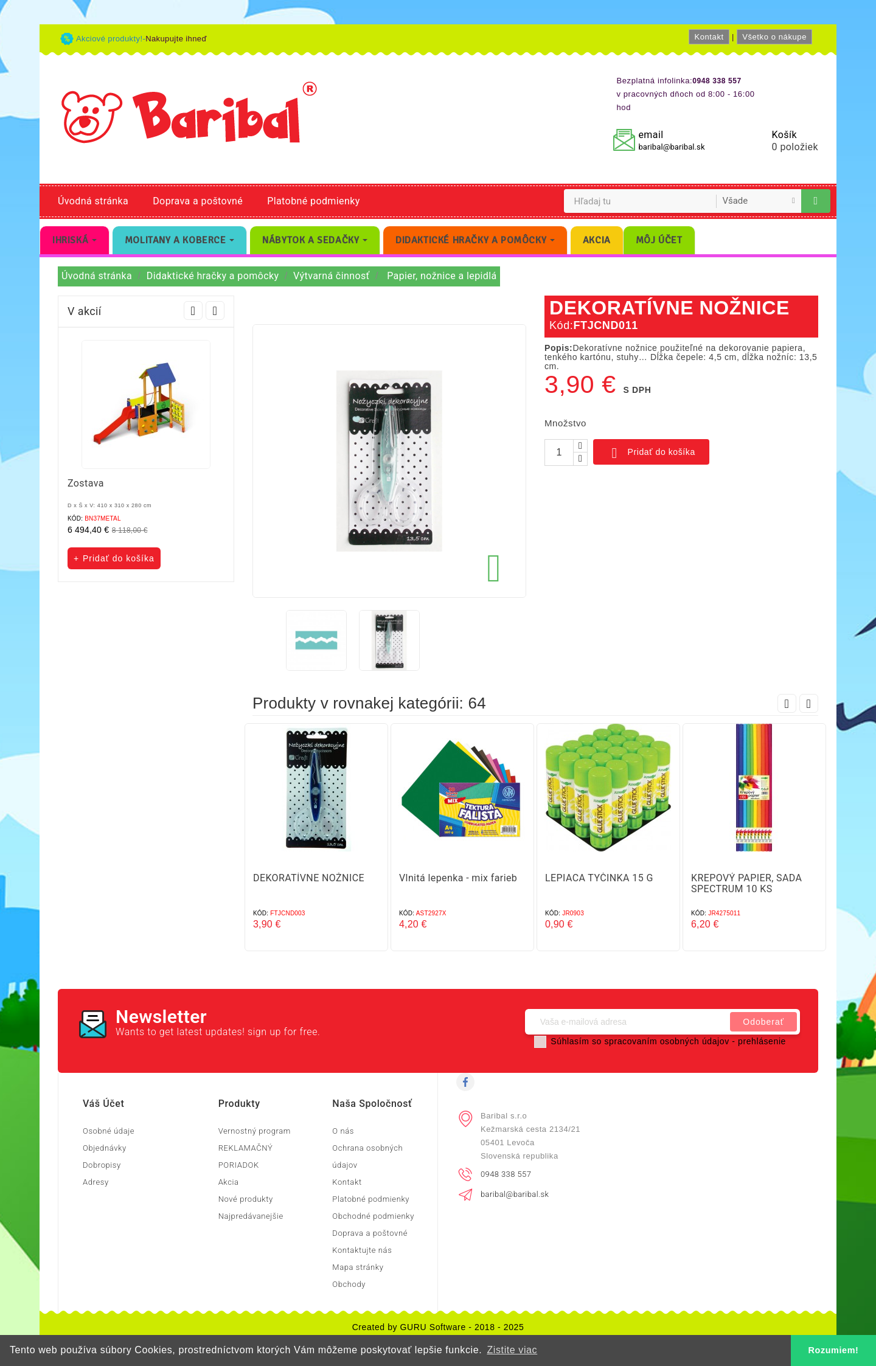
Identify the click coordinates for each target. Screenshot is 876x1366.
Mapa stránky (357, 1267)
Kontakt (708, 36)
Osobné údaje (108, 1130)
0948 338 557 (506, 1174)
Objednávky (105, 1148)
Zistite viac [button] (512, 1350)
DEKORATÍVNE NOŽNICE (308, 878)
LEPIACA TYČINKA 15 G (599, 878)
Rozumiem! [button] (833, 1350)
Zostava (86, 483)
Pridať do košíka (651, 453)
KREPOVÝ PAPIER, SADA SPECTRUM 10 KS (746, 883)
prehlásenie (762, 1041)
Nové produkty (245, 1199)
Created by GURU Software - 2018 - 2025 (438, 1327)
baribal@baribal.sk (671, 146)
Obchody (349, 1284)
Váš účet (103, 1103)
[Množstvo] (559, 452)
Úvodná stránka (93, 201)
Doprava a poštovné (198, 201)
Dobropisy (102, 1165)
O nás (343, 1130)
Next (215, 310)
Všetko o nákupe (774, 36)
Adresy (96, 1182)
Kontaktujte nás (362, 1250)
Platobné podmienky (313, 201)
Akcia (228, 1182)
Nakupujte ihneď (176, 38)
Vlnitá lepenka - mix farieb (458, 878)
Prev (193, 310)
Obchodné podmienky (373, 1216)
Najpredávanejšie (250, 1216)
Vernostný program (254, 1130)
